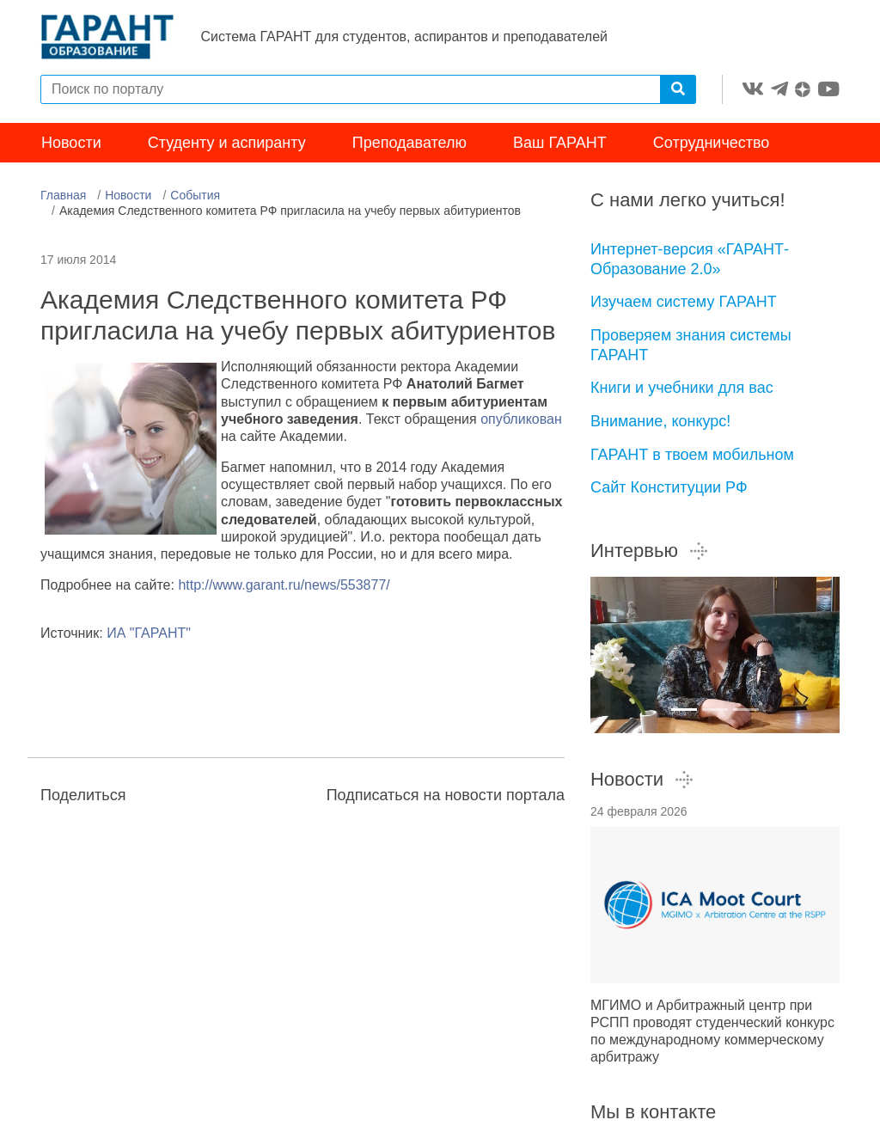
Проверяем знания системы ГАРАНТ (690, 346)
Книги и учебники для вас (681, 389)
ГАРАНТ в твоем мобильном (692, 456)
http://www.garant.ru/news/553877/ (283, 586)
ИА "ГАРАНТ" (149, 634)
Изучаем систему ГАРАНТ (683, 303)
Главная (63, 197)
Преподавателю (409, 144)
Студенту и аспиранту (227, 144)
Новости (71, 144)
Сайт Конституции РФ (669, 489)
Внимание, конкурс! (660, 422)
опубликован (521, 420)
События (195, 197)
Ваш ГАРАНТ (560, 144)
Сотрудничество (711, 144)
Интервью (649, 552)
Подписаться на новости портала (446, 796)
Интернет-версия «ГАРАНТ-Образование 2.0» (689, 260)
